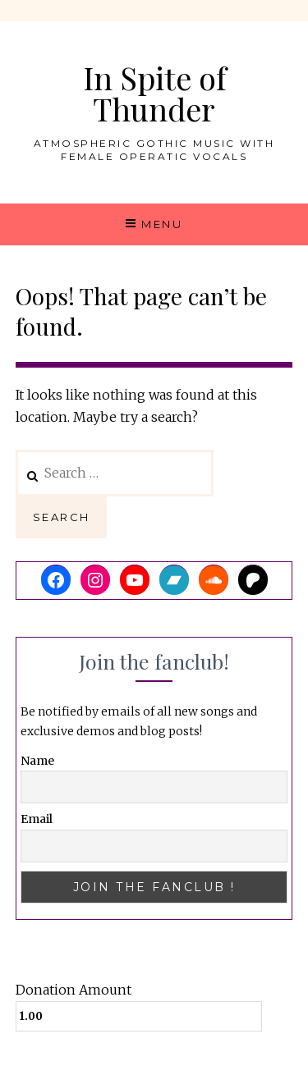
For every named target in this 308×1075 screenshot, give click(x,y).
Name (37, 760)
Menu (161, 224)
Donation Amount (73, 989)
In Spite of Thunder (154, 93)
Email (37, 819)
